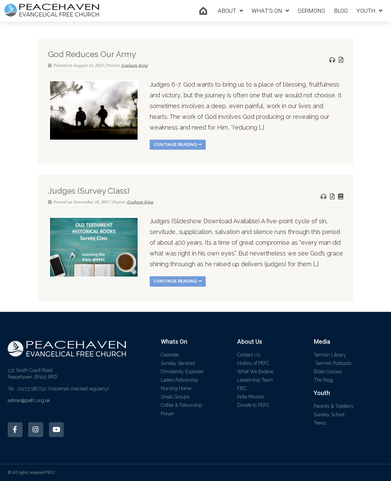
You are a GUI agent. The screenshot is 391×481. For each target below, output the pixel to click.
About (230, 10)
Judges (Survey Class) (89, 191)
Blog (341, 10)
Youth (369, 10)
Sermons (311, 10)
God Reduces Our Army (92, 54)
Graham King (134, 65)
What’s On (270, 10)
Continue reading (178, 144)
